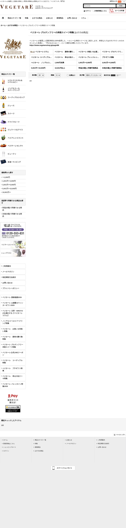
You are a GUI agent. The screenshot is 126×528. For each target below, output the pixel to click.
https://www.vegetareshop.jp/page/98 (44, 45)
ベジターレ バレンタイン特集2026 (12, 385)
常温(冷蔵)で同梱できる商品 (12, 209)
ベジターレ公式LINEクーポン (12, 354)
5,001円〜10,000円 (9, 189)
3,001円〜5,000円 (9, 185)
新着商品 (37, 447)
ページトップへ (120, 434)
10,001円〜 (6, 192)
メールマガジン (8, 272)
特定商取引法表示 (9, 277)
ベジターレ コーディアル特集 (12, 361)
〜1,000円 (6, 177)
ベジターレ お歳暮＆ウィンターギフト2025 (12, 304)
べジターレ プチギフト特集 (12, 369)
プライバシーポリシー (10, 288)
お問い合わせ (7, 283)
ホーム (5, 440)
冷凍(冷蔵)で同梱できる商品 (12, 215)
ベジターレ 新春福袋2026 (12, 297)
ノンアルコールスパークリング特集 (12, 322)
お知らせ (69, 440)
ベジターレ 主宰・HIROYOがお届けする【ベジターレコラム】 (12, 313)
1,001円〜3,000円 (9, 181)
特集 (36, 443)
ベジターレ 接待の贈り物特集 (12, 338)
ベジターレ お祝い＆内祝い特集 (12, 330)
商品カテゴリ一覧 (40, 440)
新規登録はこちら (101, 11)
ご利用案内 (6, 266)
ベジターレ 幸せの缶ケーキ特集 (12, 377)
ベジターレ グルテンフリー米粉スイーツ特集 (12, 346)
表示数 (34, 75)
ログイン (88, 11)
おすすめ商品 (39, 451)
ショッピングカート (9, 447)
